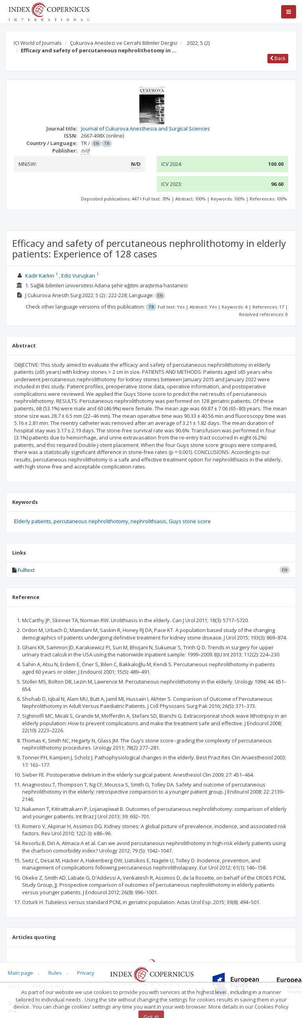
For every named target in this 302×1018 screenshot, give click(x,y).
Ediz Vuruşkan (78, 275)
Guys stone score (190, 521)
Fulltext (26, 569)
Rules (55, 972)
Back (278, 58)
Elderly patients (32, 521)
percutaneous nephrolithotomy (90, 521)
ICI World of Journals (38, 42)
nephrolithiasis (148, 521)
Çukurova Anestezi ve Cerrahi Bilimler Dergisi (123, 42)
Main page (20, 972)
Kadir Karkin (39, 275)
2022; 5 (198, 42)
